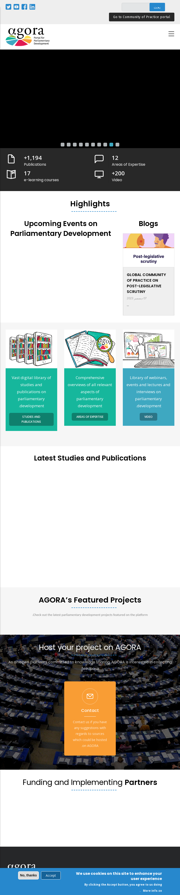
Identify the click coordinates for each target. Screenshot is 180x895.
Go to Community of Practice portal (141, 17)
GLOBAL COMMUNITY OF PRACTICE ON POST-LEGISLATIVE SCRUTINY (146, 283)
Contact (90, 710)
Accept (51, 875)
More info (150, 891)
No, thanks (28, 875)
